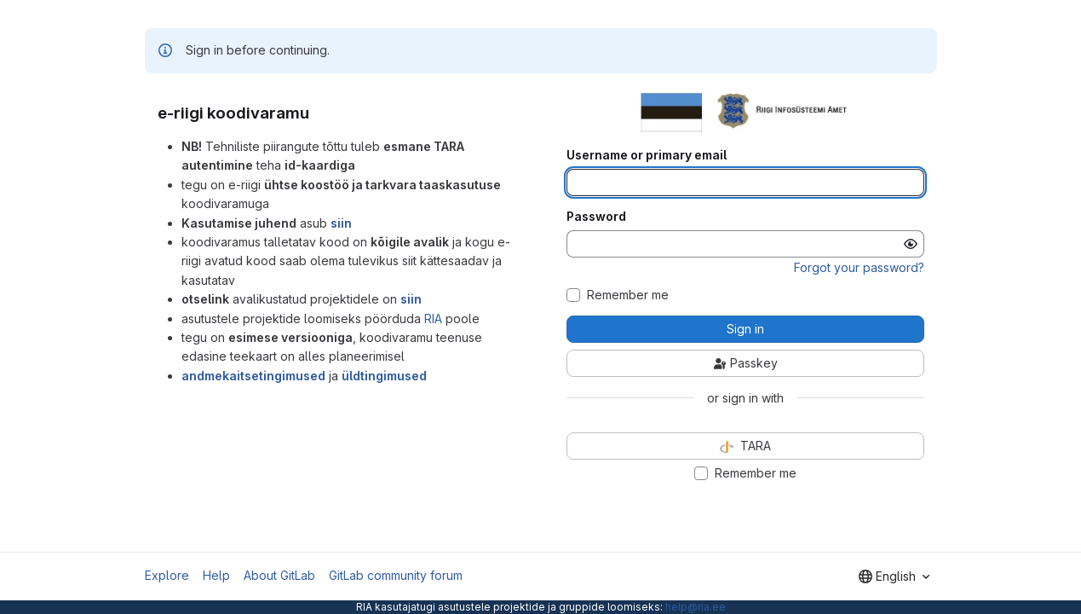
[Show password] (910, 244)
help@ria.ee (695, 606)
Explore (167, 575)
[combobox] (894, 576)
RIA (433, 318)
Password (596, 216)
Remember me (628, 295)
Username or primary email (646, 155)
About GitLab (279, 575)
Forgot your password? (859, 267)
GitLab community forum (396, 575)
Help (216, 575)
